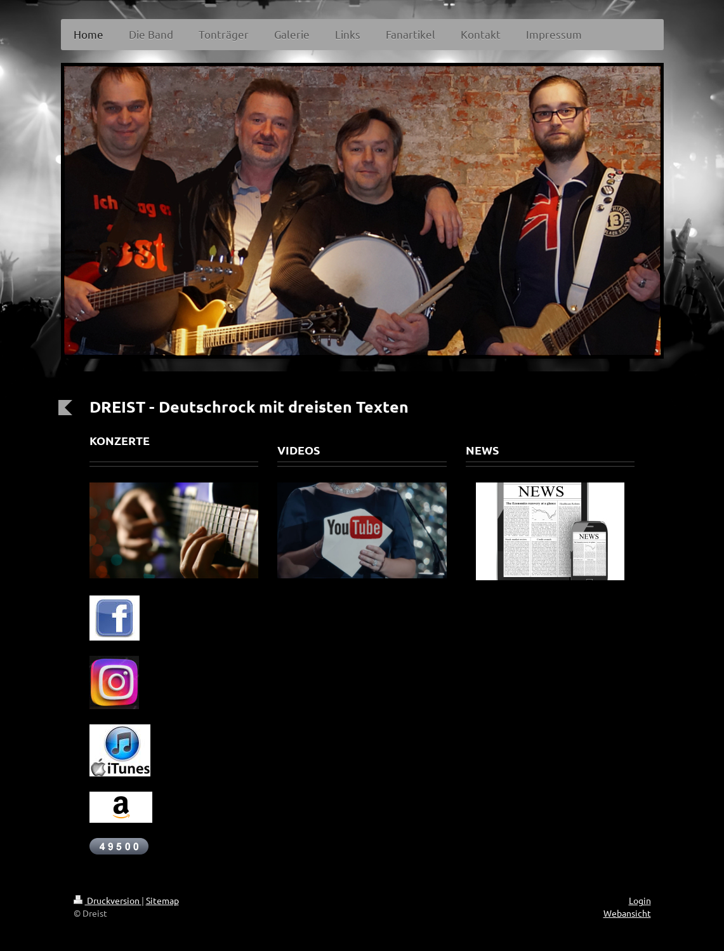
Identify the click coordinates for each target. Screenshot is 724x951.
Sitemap (162, 900)
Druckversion (108, 900)
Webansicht (627, 913)
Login (640, 900)
